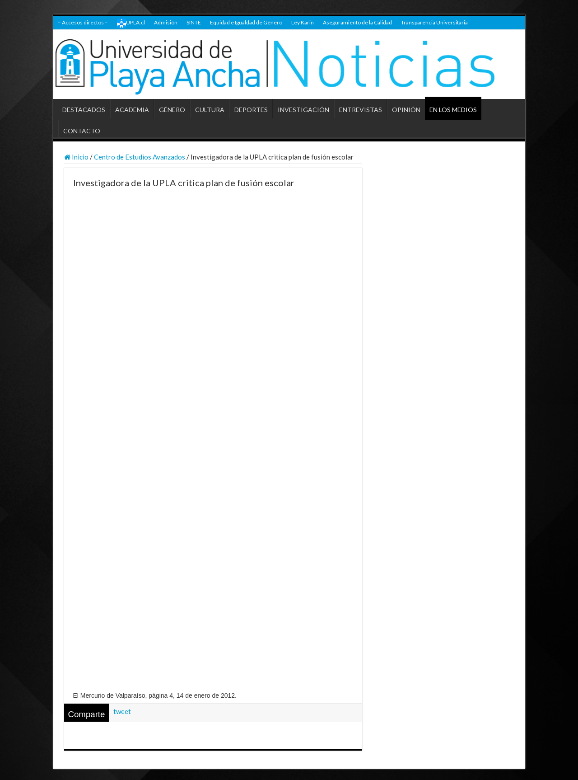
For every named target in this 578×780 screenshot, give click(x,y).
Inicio (76, 157)
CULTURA (209, 109)
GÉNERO (172, 109)
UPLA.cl (131, 23)
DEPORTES (251, 109)
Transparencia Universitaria (434, 22)
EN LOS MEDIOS (453, 109)
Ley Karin (302, 22)
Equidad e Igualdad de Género (246, 22)
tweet (122, 711)
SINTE (193, 22)
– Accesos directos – (83, 22)
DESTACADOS (83, 109)
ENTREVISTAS (360, 109)
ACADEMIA (132, 109)
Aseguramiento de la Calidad (357, 22)
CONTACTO (81, 131)
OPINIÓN (406, 109)
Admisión (165, 22)
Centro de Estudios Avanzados (139, 157)
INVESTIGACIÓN (303, 109)
